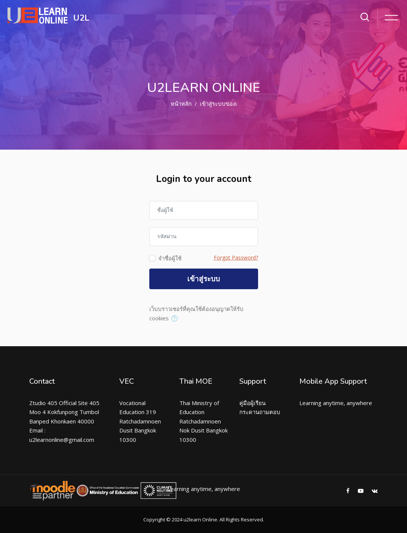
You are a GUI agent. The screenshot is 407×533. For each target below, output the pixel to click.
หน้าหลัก (181, 103)
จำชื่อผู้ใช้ (170, 258)
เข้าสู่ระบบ (203, 279)
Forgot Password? (236, 257)
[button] (176, 319)
